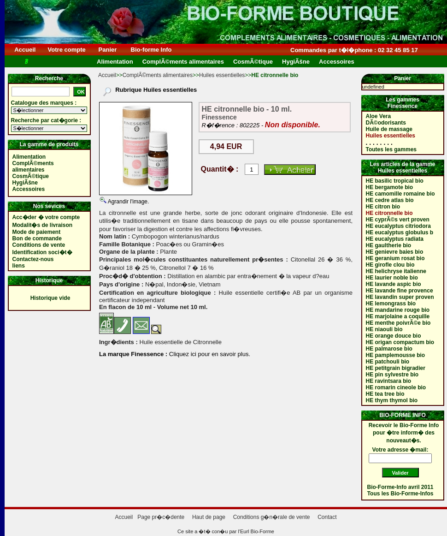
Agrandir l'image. (127, 201)
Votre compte (66, 49)
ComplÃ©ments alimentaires (158, 75)
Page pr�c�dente (160, 517)
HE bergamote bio (389, 187)
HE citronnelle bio (389, 213)
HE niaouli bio (384, 329)
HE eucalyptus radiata (394, 239)
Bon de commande (37, 238)
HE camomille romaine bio (400, 194)
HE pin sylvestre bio (392, 374)
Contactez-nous (33, 259)
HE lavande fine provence (399, 290)
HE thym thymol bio (392, 400)
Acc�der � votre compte (46, 217)
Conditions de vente (38, 245)
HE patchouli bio (388, 361)
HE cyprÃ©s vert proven (397, 219)
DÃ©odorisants (386, 122)
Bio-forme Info (151, 49)
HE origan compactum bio (400, 342)
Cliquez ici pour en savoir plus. (208, 354)
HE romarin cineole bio (396, 387)
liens (18, 265)
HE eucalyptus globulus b (400, 232)
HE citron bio (383, 206)
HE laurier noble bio (392, 277)
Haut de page (208, 517)
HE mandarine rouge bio (398, 310)
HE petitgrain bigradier (395, 368)
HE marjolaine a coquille (398, 316)
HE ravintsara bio (389, 381)
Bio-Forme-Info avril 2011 (400, 487)
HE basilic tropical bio (394, 181)
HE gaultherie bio (389, 245)
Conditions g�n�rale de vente (271, 517)
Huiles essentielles (222, 75)
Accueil (25, 49)
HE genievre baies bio (394, 252)
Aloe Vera (378, 116)
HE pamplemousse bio (395, 355)
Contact (327, 517)
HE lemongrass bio (391, 303)
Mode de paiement (36, 232)
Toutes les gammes (391, 149)
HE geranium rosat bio (395, 258)
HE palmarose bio (389, 348)
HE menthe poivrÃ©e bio (398, 323)
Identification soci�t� (42, 252)
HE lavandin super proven (400, 297)
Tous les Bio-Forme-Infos (400, 493)
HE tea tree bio (385, 394)
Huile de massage (389, 129)
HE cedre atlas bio (390, 200)
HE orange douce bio (393, 336)
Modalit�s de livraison (42, 225)
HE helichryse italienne (396, 271)
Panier (107, 49)
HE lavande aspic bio (393, 284)
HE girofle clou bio (390, 265)
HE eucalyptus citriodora (398, 226)
